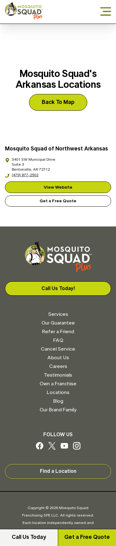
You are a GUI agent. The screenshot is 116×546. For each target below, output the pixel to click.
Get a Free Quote (87, 537)
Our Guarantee (58, 322)
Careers (58, 366)
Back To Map (58, 102)
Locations (58, 392)
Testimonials (58, 375)
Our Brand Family (58, 409)
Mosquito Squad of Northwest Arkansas (56, 149)
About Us (58, 357)
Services (58, 314)
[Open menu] (105, 12)
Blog (58, 401)
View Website (58, 187)
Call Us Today (29, 537)
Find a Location (58, 471)
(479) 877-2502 (21, 175)
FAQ (58, 340)
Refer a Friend (58, 331)
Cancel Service (58, 349)
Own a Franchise (58, 383)
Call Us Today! (58, 288)
